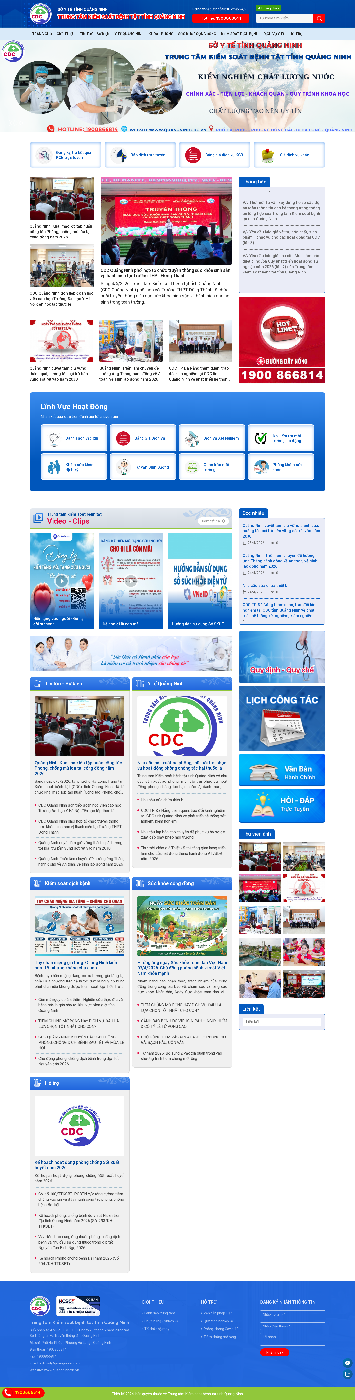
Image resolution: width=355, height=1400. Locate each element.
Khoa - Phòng (161, 34)
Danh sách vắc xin (81, 438)
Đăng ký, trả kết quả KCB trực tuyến (73, 155)
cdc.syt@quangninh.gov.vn (60, 1362)
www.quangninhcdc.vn (61, 1369)
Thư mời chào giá (258, 194)
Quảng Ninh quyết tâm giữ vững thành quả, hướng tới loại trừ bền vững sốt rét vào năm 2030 (59, 373)
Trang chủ (42, 34)
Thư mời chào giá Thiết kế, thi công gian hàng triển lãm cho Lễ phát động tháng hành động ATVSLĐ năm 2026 (183, 853)
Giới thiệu (66, 34)
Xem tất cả (213, 520)
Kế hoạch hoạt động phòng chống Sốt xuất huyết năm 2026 (77, 1164)
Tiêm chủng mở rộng (218, 1336)
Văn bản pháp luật (216, 1312)
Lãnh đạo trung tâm (158, 1312)
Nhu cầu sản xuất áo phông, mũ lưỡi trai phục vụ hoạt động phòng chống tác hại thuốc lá (181, 765)
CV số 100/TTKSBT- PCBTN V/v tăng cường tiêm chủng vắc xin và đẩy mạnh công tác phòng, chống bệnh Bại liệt (81, 1198)
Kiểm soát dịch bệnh (239, 34)
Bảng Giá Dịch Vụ (149, 438)
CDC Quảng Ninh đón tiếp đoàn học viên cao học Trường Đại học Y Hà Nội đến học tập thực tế (61, 298)
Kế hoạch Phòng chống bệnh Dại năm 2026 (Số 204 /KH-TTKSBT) (78, 1260)
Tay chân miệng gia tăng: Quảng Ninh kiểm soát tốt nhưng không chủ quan (76, 964)
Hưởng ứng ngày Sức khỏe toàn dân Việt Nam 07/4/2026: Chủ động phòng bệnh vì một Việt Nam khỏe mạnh (182, 967)
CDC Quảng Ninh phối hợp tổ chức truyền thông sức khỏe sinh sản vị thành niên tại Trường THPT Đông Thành (165, 272)
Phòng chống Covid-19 (220, 1328)
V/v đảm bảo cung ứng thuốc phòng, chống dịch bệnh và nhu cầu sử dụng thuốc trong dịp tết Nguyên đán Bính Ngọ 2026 (79, 1241)
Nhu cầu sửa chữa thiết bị (162, 799)
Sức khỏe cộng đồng (197, 34)
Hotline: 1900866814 (220, 18)
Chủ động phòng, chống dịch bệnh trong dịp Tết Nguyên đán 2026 (78, 1061)
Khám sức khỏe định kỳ (79, 467)
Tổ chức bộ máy (155, 1328)
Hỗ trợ (296, 34)
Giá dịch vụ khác (294, 155)
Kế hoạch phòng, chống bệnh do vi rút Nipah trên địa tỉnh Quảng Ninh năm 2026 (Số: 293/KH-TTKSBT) (79, 1220)
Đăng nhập (268, 8)
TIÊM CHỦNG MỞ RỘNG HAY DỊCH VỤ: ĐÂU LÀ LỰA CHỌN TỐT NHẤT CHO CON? (78, 1023)
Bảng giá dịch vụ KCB (224, 155)
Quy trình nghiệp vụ (217, 1320)
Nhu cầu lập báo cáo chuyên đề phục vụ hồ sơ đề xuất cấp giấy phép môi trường (183, 834)
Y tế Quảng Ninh (129, 34)
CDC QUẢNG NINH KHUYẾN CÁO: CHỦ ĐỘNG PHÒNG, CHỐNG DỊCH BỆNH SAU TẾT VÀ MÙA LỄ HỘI (81, 1042)
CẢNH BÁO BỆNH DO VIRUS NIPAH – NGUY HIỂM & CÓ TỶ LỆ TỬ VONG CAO (184, 1023)
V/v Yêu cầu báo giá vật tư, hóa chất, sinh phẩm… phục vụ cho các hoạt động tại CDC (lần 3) (281, 242)
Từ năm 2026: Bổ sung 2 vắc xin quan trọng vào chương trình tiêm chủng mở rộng (181, 1055)
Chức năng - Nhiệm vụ (160, 1320)
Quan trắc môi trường (216, 467)
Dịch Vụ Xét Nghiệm (221, 438)
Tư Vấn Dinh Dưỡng (151, 466)
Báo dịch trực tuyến (148, 155)
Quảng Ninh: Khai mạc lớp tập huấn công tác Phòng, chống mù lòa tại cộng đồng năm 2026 (61, 231)
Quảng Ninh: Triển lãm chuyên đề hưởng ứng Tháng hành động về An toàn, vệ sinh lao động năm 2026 (131, 373)
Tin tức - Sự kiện (95, 34)
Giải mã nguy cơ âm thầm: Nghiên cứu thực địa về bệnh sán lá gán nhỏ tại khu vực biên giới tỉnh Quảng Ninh (80, 1004)
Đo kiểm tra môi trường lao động (287, 438)
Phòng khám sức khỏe (287, 467)
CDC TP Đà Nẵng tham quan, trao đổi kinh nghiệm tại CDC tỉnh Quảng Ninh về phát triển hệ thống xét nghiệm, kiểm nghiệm (199, 374)
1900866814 (57, 1349)
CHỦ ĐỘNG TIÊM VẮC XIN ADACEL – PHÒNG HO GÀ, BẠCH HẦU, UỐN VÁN (183, 1039)
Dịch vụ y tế (274, 34)
